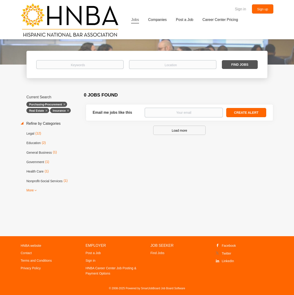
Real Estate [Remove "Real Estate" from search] (36, 110)
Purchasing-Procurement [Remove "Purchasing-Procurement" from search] (45, 104)
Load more (179, 130)
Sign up (262, 9)
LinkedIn (228, 261)
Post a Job (93, 253)
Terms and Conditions (36, 260)
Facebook (229, 245)
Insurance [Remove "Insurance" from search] (59, 110)
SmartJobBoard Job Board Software (163, 288)
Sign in (240, 9)
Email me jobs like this (112, 112)
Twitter (226, 253)
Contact (26, 253)
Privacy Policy (31, 268)
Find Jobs (240, 64)
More (30, 190)
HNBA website (31, 245)
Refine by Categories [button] (43, 123)
